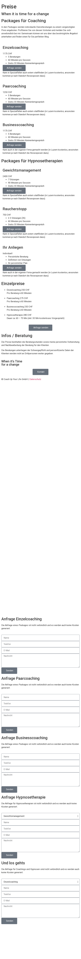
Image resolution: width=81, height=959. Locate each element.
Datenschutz (35, 379)
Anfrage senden (14, 68)
